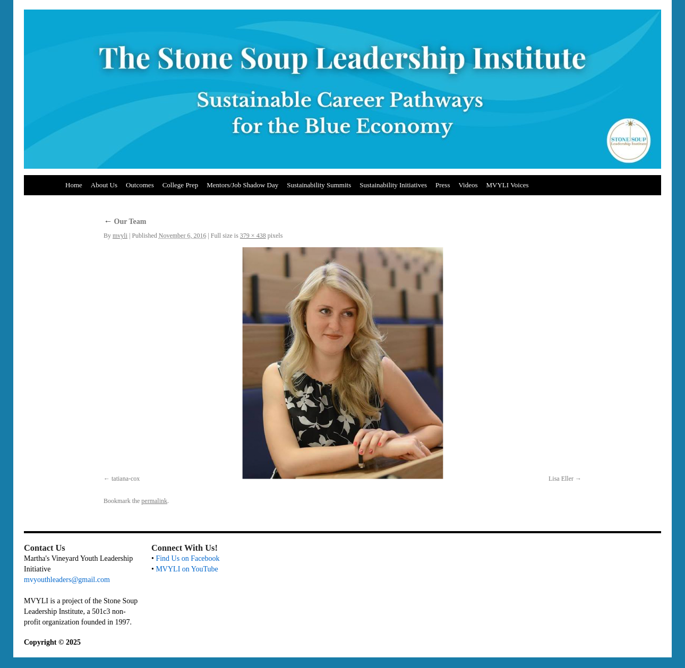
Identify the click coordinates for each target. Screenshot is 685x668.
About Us (104, 185)
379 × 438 (253, 235)
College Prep (180, 185)
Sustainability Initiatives (393, 185)
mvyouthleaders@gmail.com (67, 580)
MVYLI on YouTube (187, 569)
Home (73, 185)
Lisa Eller (561, 478)
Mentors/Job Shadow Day (242, 185)
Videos (467, 185)
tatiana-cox (126, 478)
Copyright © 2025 (52, 642)
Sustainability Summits (319, 185)
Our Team (125, 221)
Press (442, 185)
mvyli (120, 235)
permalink (154, 501)
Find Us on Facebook (187, 558)
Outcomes (140, 185)
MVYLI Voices (507, 185)
